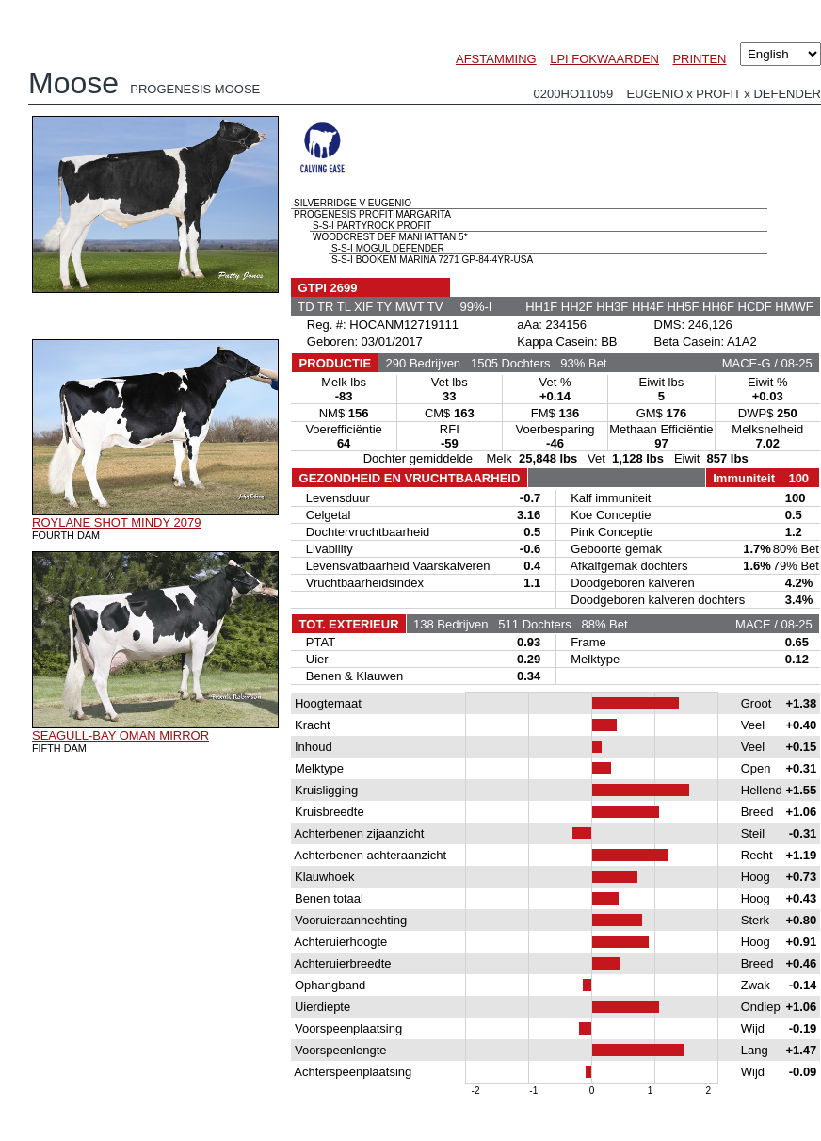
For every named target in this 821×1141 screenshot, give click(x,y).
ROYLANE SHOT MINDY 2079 (116, 522)
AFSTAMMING (496, 59)
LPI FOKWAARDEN (604, 59)
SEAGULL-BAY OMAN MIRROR (120, 735)
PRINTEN (699, 59)
